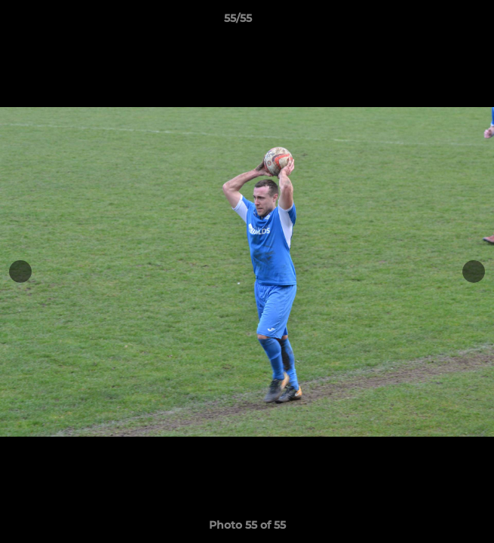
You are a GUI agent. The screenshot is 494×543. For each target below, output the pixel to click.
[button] (440, 22)
